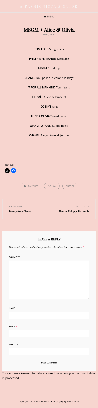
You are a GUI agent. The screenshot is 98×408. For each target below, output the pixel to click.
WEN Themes (73, 401)
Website (13, 344)
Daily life (33, 186)
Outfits (70, 186)
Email (13, 326)
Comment (15, 257)
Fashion (52, 186)
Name (13, 308)
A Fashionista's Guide (49, 6)
